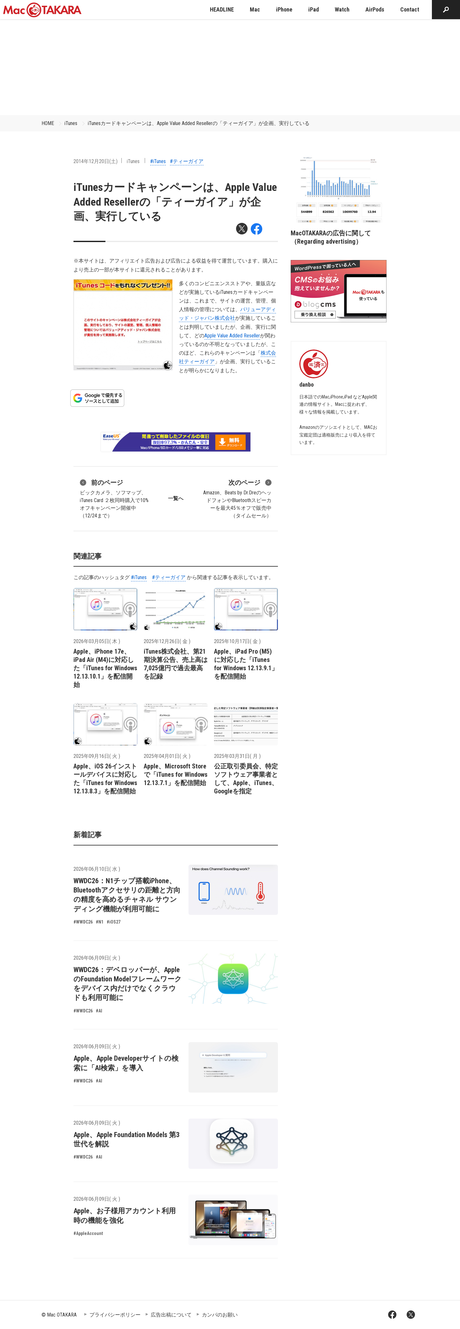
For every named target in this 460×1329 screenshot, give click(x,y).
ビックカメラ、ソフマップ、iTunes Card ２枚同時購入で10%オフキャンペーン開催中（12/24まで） (114, 498)
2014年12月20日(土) (95, 161)
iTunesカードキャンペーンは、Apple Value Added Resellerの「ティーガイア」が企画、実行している (199, 123)
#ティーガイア (186, 161)
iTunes (71, 123)
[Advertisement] (230, 67)
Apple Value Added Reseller (232, 336)
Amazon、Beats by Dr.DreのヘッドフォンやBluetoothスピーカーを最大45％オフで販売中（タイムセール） (237, 498)
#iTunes (158, 161)
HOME (48, 123)
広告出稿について (171, 1315)
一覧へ (175, 498)
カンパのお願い (220, 1315)
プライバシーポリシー (115, 1315)
